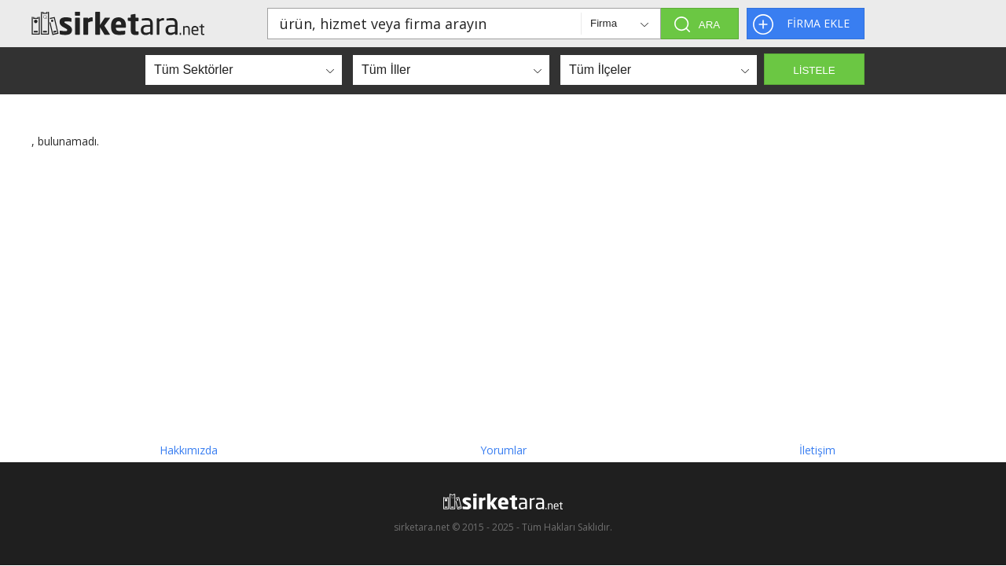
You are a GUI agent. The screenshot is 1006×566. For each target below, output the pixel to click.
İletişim (817, 450)
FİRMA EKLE (818, 23)
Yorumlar (503, 450)
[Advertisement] (503, 289)
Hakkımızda (189, 450)
